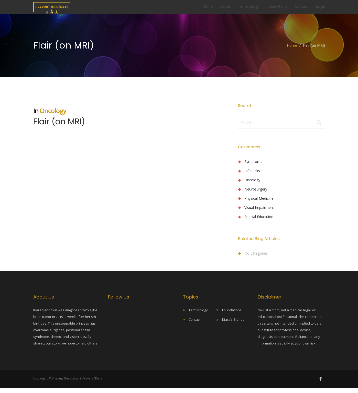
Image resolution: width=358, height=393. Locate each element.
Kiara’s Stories (233, 324)
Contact (301, 8)
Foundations (277, 8)
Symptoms (253, 166)
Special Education (258, 221)
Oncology (53, 116)
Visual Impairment (259, 212)
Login (320, 8)
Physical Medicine (259, 203)
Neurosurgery (255, 194)
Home (207, 8)
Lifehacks (252, 175)
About (225, 8)
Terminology (248, 8)
